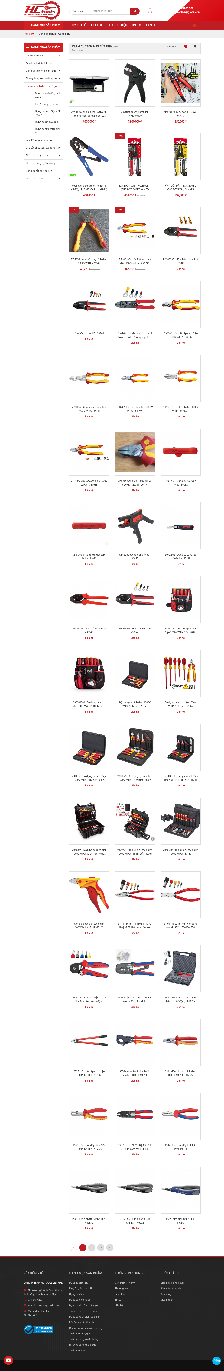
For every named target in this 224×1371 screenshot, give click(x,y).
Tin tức (136, 25)
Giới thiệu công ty (125, 1283)
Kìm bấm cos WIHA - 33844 (89, 333)
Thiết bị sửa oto (34, 178)
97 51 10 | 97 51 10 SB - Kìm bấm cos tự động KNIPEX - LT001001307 (134, 1001)
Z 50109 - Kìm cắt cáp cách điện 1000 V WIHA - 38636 (180, 335)
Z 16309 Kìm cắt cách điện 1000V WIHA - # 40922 (135, 409)
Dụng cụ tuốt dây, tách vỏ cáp (47, 95)
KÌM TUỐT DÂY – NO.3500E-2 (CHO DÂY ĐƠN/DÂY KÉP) (180, 188)
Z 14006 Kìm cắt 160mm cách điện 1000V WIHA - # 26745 (135, 261)
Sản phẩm (120, 1294)
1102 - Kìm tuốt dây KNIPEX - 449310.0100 (180, 1147)
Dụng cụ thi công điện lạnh (41, 70)
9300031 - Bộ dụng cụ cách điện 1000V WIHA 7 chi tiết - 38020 (89, 778)
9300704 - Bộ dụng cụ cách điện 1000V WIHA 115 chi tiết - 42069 (134, 852)
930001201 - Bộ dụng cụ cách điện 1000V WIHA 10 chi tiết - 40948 (89, 706)
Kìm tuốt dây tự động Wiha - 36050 (135, 557)
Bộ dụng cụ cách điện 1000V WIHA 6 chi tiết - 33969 (180, 704)
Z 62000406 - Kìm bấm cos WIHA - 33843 (89, 630)
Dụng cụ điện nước (79, 1300)
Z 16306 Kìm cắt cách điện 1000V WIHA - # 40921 (181, 409)
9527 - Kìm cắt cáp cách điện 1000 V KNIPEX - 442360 (89, 1073)
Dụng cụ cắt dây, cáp (46, 122)
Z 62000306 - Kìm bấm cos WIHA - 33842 (180, 261)
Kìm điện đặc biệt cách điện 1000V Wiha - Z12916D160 (89, 926)
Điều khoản (167, 1300)
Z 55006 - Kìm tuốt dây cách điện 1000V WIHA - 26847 (89, 261)
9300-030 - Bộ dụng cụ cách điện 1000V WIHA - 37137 (180, 852)
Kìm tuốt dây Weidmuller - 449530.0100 (134, 114)
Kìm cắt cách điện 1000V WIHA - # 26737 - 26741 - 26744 (135, 483)
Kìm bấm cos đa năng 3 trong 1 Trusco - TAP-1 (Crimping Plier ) (134, 335)
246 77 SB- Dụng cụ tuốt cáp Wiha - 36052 (180, 483)
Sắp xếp (172, 46)
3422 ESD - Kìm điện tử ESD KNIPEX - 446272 (135, 1221)
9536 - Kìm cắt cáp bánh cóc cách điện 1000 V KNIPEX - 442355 (134, 1075)
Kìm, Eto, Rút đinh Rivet (39, 63)
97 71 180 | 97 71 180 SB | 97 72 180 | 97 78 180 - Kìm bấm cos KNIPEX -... (134, 928)
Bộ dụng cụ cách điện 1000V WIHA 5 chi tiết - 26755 (135, 704)
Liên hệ (151, 25)
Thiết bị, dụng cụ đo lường (40, 163)
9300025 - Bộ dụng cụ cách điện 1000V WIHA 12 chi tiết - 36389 (134, 778)
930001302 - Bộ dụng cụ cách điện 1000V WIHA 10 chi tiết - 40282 (180, 632)
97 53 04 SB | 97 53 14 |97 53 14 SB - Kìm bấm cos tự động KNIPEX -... (89, 1001)
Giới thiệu (97, 25)
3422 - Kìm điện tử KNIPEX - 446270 (180, 1221)
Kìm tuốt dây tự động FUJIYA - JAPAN (180, 114)
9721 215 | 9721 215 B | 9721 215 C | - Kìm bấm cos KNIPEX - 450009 (134, 1149)
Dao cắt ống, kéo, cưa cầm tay (42, 147)
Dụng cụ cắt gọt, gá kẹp (39, 171)
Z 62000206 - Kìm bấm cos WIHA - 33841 (135, 630)
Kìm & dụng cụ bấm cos (48, 104)
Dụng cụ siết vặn (35, 55)
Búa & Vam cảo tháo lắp (39, 140)
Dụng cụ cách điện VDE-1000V (48, 113)
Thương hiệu (118, 25)
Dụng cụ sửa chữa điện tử (47, 131)
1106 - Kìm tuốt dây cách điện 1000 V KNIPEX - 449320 (89, 1147)
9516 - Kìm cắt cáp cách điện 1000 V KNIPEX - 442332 (180, 1073)
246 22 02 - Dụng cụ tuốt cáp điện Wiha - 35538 (180, 557)
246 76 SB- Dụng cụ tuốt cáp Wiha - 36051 (89, 557)
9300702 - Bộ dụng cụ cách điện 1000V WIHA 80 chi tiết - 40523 (89, 852)
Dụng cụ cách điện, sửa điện (41, 86)
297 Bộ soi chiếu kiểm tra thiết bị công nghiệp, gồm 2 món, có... (89, 114)
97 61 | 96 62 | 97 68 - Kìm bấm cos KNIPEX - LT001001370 (180, 926)
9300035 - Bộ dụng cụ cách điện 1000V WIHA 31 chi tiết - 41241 (180, 778)
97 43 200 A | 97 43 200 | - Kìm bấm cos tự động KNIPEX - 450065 (180, 1001)
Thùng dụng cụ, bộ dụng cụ (41, 78)
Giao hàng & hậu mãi (172, 1283)
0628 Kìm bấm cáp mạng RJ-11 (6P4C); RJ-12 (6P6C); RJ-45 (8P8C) (89, 188)
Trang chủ (78, 25)
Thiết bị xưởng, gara (37, 155)
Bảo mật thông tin (171, 1288)
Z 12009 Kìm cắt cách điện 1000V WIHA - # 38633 (89, 483)
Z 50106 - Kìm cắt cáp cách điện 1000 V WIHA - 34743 (89, 409)
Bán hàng (166, 1294)
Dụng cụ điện (76, 1294)
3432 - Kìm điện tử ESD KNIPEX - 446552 (89, 1221)
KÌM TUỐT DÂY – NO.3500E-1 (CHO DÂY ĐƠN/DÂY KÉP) (135, 188)
